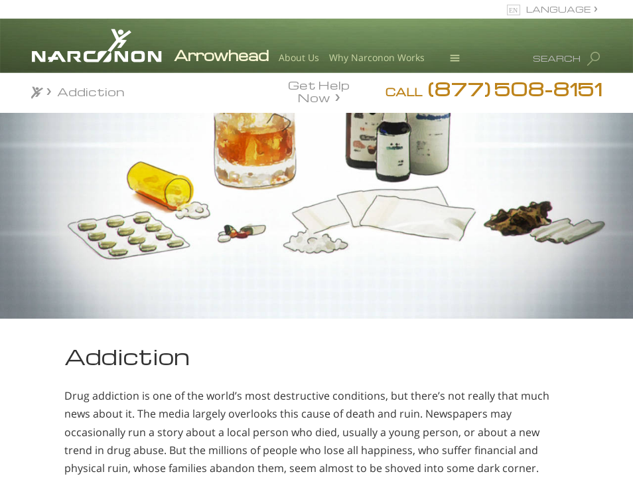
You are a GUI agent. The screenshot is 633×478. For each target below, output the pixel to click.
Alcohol (66, 388)
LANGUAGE (558, 9)
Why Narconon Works (377, 57)
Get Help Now (319, 90)
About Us (299, 57)
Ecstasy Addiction (97, 459)
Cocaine (68, 435)
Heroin (64, 412)
